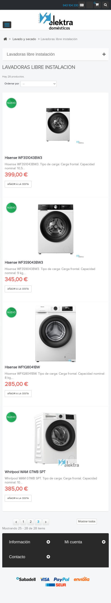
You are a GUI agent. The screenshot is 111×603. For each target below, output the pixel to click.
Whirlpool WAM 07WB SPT (25, 472)
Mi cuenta (73, 542)
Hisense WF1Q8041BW (22, 367)
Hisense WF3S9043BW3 (24, 263)
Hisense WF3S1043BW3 (23, 158)
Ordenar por (12, 83)
